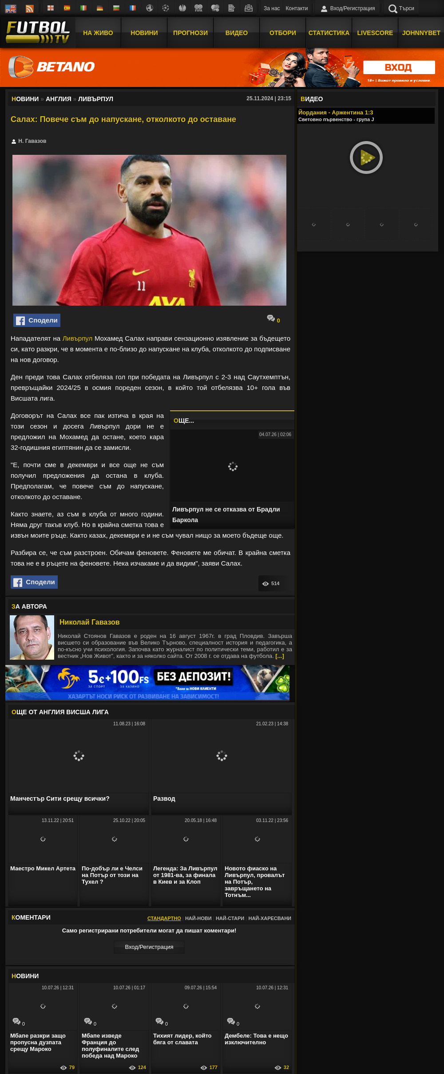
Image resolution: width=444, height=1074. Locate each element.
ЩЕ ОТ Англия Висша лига (60, 712)
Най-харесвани (269, 918)
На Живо (98, 32)
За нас (272, 8)
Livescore (375, 32)
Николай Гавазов (89, 622)
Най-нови (198, 918)
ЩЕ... (184, 420)
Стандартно (164, 918)
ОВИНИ (25, 976)
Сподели (37, 320)
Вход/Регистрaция (149, 947)
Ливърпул (77, 338)
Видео (237, 32)
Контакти (297, 8)
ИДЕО (312, 98)
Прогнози (190, 32)
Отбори (283, 32)
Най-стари (230, 918)
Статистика (329, 32)
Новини (144, 32)
